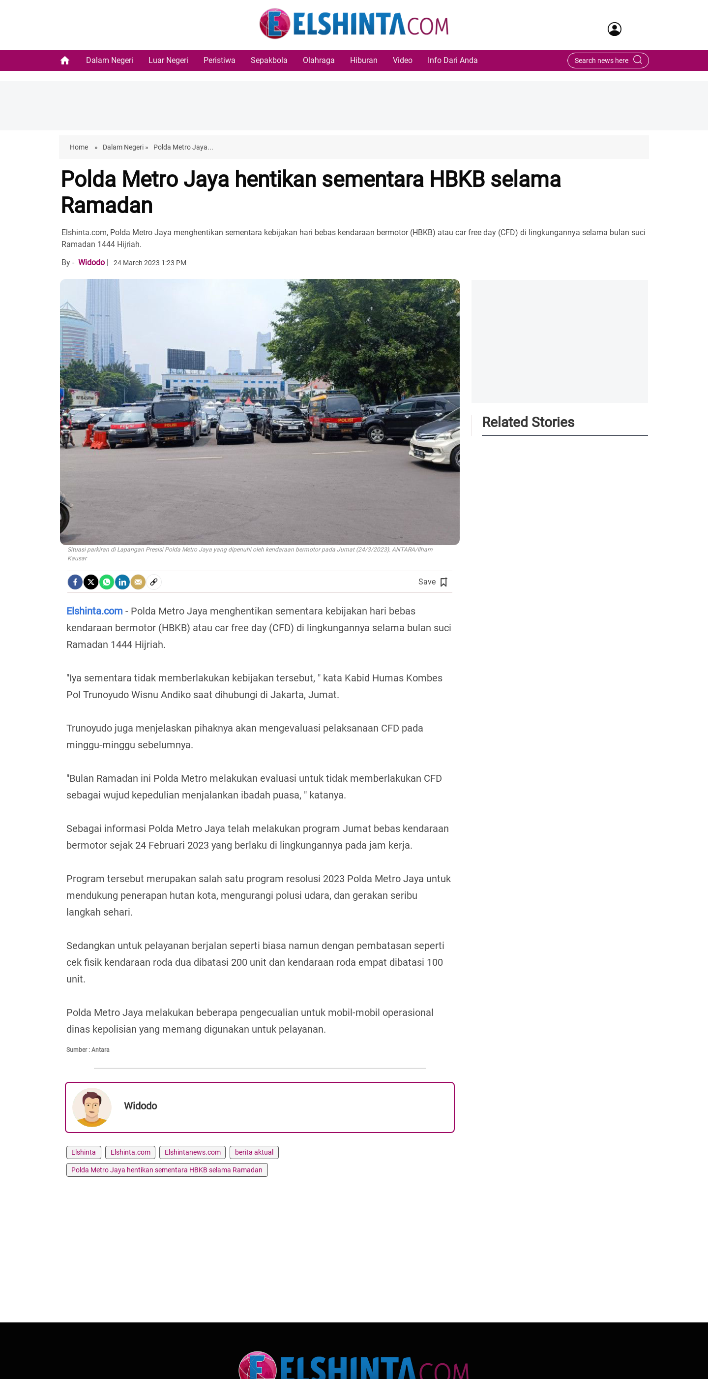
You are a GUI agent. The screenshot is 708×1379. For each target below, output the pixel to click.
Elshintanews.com (193, 1152)
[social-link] (154, 582)
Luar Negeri (168, 60)
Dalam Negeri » (125, 147)
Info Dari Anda (453, 60)
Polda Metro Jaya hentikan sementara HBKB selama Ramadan (167, 1170)
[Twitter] (91, 582)
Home (79, 147)
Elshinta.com (130, 1152)
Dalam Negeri (109, 60)
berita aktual (254, 1152)
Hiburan (364, 60)
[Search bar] (603, 60)
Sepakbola (269, 60)
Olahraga (319, 60)
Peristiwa (220, 60)
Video (403, 60)
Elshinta (83, 1152)
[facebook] (75, 582)
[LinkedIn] (122, 582)
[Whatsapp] (107, 582)
